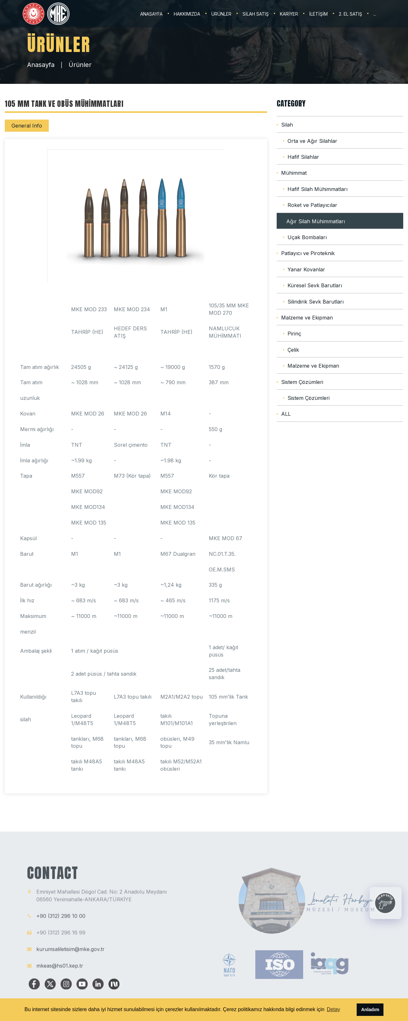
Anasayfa (41, 65)
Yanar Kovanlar (306, 269)
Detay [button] (333, 1009)
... (374, 14)
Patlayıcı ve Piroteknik (308, 253)
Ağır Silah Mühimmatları (315, 221)
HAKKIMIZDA (187, 14)
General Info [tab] (26, 125)
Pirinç (294, 333)
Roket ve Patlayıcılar (312, 205)
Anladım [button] (370, 1009)
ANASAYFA (151, 14)
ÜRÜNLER (221, 14)
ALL (286, 414)
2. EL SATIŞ (350, 14)
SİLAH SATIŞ (256, 14)
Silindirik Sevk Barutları (316, 301)
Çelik (293, 350)
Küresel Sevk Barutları (315, 285)
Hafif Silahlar (303, 157)
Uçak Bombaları (307, 237)
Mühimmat (294, 173)
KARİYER (289, 14)
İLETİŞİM (318, 14)
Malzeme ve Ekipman (307, 317)
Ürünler (80, 65)
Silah (287, 124)
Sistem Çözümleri (302, 382)
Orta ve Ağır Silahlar (312, 141)
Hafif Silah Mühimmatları (317, 189)
